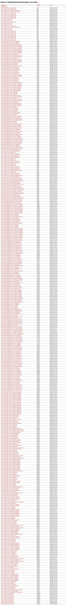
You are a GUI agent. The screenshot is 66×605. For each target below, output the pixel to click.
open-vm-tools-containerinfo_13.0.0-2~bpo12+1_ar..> (11, 251)
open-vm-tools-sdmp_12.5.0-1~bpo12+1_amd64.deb (11, 52)
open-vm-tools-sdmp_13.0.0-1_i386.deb (9, 121)
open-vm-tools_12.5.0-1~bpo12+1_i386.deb (9, 579)
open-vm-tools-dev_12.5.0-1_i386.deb (8, 477)
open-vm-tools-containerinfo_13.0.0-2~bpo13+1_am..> (12, 347)
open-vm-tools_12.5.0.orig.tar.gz (7, 603)
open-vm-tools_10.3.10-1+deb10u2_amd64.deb (10, 490)
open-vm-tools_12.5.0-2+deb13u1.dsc (8, 37)
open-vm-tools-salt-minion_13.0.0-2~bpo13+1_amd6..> (12, 147)
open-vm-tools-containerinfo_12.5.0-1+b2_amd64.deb (11, 338)
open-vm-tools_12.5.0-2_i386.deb (7, 588)
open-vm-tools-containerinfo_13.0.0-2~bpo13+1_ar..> (11, 276)
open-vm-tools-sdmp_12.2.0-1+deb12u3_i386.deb (11, 90)
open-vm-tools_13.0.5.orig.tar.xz (7, 597)
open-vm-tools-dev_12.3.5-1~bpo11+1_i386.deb (10, 487)
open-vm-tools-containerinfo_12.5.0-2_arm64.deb (11, 255)
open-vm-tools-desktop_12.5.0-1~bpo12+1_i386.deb (11, 291)
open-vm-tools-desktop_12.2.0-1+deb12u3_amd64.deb (12, 230)
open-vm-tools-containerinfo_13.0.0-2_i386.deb (10, 376)
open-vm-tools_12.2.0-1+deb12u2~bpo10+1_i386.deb (11, 592)
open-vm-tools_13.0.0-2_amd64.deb (8, 539)
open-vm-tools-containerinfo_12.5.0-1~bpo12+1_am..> (12, 316)
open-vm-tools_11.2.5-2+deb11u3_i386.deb (9, 532)
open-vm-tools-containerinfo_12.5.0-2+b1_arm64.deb (11, 261)
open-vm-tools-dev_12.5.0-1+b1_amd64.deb (10, 433)
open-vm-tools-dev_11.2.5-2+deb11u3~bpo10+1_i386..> (12, 470)
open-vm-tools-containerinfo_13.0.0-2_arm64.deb (11, 274)
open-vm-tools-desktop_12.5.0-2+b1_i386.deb (10, 312)
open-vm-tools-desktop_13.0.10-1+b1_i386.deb (10, 289)
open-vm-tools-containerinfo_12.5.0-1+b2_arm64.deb (11, 263)
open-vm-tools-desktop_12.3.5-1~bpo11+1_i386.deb (11, 365)
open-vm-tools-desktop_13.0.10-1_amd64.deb (10, 283)
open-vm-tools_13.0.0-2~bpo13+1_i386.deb (9, 566)
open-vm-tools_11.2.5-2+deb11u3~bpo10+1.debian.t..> (12, 170)
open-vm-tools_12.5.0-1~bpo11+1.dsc (8, 32)
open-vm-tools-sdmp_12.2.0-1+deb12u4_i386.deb (11, 103)
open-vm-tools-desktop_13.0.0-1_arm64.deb (10, 227)
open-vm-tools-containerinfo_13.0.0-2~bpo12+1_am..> (12, 327)
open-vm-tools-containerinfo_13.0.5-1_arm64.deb (11, 285)
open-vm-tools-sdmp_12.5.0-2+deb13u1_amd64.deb (11, 74)
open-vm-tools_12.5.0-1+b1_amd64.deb (9, 550)
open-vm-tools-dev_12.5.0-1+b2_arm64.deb (9, 416)
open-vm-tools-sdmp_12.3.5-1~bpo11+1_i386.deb (11, 196)
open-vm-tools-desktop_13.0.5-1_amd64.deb (10, 281)
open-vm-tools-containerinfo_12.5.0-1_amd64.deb (11, 343)
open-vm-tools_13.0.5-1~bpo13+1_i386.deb (9, 568)
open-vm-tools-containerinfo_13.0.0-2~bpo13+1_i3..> (11, 379)
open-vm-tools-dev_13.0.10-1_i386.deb (9, 491)
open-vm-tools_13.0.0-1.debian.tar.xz (8, 158)
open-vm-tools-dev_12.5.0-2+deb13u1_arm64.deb (11, 414)
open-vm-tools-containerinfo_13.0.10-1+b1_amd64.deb (12, 334)
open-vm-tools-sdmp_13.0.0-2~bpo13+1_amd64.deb (11, 100)
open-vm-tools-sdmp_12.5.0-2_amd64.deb (9, 63)
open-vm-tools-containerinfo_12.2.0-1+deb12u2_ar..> (11, 238)
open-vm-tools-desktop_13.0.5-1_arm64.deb (10, 215)
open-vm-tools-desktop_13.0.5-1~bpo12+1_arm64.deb (12, 212)
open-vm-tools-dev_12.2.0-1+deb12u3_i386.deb (10, 460)
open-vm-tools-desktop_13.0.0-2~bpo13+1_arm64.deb (12, 228)
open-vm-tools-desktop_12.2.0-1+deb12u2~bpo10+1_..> (12, 287)
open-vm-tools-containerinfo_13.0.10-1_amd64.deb (11, 349)
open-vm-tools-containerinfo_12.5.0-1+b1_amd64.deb (11, 340)
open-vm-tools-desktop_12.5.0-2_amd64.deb (10, 273)
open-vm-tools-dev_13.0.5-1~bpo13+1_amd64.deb (11, 442)
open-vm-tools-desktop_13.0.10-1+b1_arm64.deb (11, 202)
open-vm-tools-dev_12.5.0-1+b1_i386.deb (9, 478)
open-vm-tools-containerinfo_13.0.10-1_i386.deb (10, 381)
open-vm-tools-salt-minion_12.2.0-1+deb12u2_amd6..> (12, 118)
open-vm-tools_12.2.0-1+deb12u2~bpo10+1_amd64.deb (12, 561)
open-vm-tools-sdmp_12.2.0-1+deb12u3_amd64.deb (11, 50)
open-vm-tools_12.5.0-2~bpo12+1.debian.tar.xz (10, 172)
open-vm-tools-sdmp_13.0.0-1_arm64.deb (9, 98)
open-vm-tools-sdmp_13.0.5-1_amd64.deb (9, 77)
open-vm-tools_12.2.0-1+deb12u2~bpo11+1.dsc (10, 27)
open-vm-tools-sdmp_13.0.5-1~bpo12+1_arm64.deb (11, 83)
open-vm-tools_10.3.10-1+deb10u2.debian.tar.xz (10, 149)
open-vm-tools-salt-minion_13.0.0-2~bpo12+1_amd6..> (12, 148)
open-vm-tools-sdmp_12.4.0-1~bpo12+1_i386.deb (11, 87)
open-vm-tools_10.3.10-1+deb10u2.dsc (9, 7)
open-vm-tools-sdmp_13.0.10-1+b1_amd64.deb (10, 41)
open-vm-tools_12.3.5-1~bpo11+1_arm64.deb (10, 526)
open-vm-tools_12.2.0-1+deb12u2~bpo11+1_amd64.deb (12, 558)
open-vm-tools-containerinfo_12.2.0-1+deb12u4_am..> (12, 313)
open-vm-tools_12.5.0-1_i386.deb (7, 583)
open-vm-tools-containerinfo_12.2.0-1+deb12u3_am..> (12, 310)
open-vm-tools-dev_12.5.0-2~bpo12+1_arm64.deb (11, 401)
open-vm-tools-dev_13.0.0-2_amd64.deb (9, 443)
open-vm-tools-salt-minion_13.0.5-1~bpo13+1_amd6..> (12, 139)
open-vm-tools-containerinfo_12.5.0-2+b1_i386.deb (11, 371)
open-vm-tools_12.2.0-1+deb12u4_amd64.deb (10, 544)
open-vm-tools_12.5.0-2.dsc (6, 24)
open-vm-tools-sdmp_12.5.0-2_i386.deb (9, 107)
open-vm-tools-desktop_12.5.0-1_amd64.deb (10, 267)
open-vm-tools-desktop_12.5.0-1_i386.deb (9, 305)
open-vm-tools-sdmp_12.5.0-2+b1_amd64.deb (10, 78)
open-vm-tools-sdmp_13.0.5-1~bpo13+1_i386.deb (11, 117)
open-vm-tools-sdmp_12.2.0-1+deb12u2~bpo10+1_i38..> (12, 198)
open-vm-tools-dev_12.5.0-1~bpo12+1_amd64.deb (11, 410)
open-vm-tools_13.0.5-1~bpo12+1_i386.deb (9, 563)
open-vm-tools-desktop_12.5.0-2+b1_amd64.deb (10, 264)
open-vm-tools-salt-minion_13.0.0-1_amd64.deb (10, 144)
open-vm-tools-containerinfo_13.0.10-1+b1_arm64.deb (12, 250)
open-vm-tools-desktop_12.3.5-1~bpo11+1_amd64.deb (12, 330)
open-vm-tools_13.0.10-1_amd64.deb (8, 540)
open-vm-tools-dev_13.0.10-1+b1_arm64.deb (10, 441)
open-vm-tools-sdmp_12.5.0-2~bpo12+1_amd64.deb (11, 60)
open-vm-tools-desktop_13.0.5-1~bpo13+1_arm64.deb (12, 223)
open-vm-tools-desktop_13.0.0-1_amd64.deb (10, 269)
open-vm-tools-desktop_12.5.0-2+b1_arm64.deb (10, 221)
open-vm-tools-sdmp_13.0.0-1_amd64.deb (9, 91)
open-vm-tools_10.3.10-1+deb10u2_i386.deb (10, 494)
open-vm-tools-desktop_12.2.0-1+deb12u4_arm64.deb (12, 210)
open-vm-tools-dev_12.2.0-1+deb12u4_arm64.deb (11, 396)
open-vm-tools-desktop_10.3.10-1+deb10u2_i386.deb (11, 329)
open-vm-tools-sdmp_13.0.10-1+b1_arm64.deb (10, 42)
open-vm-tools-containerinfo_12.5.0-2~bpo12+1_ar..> (11, 245)
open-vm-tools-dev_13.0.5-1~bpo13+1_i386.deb (10, 481)
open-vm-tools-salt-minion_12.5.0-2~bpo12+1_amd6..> (12, 134)
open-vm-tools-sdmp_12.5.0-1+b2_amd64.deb (10, 68)
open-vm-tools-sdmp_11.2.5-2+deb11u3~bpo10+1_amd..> (12, 180)
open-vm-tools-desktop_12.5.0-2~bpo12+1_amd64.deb (12, 233)
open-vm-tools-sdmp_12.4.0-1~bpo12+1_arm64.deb (11, 49)
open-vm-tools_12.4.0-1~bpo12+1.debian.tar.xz (10, 154)
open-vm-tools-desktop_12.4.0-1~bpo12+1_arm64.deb (12, 203)
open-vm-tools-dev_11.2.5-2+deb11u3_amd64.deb (11, 393)
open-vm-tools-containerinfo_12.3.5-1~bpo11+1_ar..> (11, 384)
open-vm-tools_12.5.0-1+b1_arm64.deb (9, 523)
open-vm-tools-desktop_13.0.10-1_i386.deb (9, 308)
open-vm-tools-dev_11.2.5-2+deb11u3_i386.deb (10, 456)
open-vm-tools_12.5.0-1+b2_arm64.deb (9, 521)
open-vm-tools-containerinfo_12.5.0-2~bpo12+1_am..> (12, 321)
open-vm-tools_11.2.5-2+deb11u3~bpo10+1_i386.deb (11, 534)
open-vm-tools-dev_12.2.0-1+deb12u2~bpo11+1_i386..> (12, 486)
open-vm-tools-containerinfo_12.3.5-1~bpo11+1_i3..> (11, 390)
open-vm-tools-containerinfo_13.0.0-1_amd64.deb (11, 344)
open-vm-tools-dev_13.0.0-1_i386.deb (8, 483)
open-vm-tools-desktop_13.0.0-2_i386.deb (9, 325)
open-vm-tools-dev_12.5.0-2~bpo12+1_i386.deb (10, 467)
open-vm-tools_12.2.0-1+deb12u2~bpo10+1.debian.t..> (12, 175)
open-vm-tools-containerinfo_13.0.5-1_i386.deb (10, 383)
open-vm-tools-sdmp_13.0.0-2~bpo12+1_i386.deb (11, 125)
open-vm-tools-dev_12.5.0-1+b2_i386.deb (9, 472)
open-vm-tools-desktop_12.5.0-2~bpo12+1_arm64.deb (12, 205)
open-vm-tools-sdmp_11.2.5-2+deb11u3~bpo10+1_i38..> (12, 184)
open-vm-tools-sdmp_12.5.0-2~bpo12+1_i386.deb (11, 105)
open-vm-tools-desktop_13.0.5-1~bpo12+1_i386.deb (11, 296)
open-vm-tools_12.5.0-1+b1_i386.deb (8, 581)
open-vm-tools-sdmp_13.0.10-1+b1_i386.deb (10, 43)
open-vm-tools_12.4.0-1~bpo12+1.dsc (8, 14)
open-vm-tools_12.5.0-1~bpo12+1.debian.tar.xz (10, 157)
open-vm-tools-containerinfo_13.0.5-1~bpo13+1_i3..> (11, 375)
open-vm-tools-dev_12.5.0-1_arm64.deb (9, 424)
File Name (3, 5)
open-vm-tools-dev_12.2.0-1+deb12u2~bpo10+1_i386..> (12, 492)
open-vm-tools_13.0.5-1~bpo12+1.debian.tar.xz (10, 166)
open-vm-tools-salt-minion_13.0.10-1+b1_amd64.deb (11, 45)
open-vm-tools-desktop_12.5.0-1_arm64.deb (10, 224)
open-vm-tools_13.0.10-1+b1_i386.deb (8, 565)
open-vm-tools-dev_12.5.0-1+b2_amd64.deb (10, 434)
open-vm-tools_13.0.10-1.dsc (7, 20)
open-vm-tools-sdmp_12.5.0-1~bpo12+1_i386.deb (11, 95)
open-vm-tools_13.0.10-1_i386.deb (8, 571)
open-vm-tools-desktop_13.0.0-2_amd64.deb (10, 272)
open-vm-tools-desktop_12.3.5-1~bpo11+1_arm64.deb (12, 279)
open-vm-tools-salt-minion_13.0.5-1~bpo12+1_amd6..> (12, 141)
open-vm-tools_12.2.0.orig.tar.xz (7, 594)
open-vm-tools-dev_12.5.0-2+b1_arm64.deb (9, 415)
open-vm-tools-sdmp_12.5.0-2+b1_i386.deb (9, 113)
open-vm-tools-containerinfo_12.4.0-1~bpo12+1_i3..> (11, 350)
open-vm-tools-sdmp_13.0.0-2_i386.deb (9, 122)
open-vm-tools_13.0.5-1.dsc (6, 19)
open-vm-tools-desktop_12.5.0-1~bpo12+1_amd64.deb (12, 229)
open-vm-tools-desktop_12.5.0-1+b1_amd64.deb (10, 254)
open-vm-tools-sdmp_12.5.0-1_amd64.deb (9, 54)
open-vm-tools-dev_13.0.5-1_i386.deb (8, 485)
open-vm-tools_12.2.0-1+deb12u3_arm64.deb (10, 509)
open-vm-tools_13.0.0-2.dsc (6, 29)
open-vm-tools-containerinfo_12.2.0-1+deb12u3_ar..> (11, 242)
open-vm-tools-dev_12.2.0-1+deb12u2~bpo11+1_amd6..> (12, 447)
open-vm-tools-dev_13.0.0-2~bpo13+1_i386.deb (10, 482)
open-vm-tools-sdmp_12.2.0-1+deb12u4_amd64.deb (11, 56)
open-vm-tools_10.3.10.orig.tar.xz (7, 602)
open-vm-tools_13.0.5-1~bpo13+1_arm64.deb (10, 504)
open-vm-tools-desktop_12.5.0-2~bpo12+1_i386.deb (11, 295)
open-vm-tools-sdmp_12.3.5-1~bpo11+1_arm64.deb (11, 190)
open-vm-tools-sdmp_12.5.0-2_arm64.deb (9, 64)
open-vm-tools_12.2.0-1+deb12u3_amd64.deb (10, 545)
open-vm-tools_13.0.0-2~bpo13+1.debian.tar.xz (10, 161)
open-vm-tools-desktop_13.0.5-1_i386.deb (9, 317)
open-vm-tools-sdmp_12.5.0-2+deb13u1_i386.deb (11, 112)
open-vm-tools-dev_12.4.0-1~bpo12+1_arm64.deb (11, 397)
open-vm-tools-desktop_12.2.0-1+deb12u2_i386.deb (11, 294)
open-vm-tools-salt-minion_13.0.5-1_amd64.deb (10, 135)
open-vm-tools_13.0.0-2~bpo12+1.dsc (8, 38)
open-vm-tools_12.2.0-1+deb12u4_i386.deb (9, 575)
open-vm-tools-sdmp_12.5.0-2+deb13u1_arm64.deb (11, 82)
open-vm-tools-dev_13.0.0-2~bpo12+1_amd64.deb (11, 423)
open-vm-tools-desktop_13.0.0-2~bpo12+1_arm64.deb (12, 211)
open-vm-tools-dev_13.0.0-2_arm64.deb (9, 425)
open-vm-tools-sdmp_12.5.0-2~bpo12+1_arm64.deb (11, 65)
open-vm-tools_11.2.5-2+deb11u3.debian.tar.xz (10, 169)
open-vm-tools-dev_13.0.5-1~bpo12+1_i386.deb (10, 468)
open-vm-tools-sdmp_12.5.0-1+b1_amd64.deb (10, 69)
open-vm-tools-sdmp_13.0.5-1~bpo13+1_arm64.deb (11, 86)
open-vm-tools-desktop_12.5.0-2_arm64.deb (10, 218)
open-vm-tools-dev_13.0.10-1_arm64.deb (9, 451)
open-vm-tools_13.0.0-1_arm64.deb (8, 508)
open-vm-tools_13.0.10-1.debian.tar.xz (8, 165)
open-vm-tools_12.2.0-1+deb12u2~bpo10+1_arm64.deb (12, 527)
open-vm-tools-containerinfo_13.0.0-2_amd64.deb (11, 345)
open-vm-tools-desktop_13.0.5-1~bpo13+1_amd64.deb (12, 270)
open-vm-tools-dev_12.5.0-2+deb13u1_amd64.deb (11, 439)
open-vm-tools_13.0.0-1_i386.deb (7, 570)
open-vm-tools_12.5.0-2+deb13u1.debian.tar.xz (10, 181)
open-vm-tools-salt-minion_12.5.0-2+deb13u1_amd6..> (12, 140)
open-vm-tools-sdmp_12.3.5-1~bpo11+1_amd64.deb (11, 187)
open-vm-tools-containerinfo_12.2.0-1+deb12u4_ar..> (11, 246)
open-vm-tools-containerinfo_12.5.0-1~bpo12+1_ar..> (11, 243)
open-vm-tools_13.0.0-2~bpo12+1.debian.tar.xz (10, 162)
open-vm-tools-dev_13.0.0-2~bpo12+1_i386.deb (10, 469)
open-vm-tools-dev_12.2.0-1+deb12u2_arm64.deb (11, 392)
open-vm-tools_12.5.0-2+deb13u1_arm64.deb (10, 519)
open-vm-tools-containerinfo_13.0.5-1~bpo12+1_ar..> (11, 247)
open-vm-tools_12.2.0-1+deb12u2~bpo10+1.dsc (10, 11)
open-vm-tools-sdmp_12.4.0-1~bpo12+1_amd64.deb (11, 46)
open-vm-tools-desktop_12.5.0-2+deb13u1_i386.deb (11, 309)
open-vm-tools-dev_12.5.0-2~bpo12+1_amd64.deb (11, 411)
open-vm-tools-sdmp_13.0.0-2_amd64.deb (9, 92)
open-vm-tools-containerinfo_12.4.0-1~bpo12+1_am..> (12, 319)
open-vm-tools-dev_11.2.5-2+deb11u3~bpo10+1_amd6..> (12, 429)
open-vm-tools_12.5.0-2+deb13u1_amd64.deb (10, 556)
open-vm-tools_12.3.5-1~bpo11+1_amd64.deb (10, 559)
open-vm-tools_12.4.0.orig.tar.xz (7, 601)
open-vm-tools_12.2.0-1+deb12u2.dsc (8, 15)
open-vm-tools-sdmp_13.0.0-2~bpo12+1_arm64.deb (11, 99)
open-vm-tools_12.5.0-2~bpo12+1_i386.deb (9, 580)
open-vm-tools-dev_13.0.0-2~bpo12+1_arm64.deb (11, 403)
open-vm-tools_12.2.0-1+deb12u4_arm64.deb (10, 510)
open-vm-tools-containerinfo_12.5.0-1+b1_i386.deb (11, 372)
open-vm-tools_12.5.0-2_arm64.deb (8, 518)
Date (51, 5)
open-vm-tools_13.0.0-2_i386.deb (7, 567)
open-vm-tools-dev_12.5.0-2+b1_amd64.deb (10, 438)
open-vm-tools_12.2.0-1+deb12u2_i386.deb (9, 574)
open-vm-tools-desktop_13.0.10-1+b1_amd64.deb (11, 241)
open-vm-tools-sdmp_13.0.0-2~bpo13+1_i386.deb (11, 126)
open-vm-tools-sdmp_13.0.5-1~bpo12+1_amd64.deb (11, 76)
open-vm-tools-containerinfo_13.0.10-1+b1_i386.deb (11, 363)
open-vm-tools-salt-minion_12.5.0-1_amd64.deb (10, 129)
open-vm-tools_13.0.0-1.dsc (6, 28)
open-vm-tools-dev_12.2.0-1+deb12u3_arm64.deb (11, 394)
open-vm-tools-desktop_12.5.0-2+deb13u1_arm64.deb (12, 216)
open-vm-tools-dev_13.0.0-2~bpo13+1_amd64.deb (11, 445)
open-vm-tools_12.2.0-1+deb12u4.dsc (8, 18)
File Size (38, 5)
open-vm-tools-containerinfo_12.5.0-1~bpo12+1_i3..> (11, 354)
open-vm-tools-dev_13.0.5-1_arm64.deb (9, 420)
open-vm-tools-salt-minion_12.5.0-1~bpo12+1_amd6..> (12, 131)
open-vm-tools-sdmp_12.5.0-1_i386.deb (9, 94)
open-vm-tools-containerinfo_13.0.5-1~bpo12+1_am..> (12, 323)
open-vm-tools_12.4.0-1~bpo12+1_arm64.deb (10, 513)
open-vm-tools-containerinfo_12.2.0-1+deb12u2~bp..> (11, 385)
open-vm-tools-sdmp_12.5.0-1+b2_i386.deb (9, 109)
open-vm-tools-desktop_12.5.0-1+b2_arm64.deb (10, 219)
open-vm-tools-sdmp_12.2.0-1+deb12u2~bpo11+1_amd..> (12, 188)
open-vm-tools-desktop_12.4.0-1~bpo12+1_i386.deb (11, 290)
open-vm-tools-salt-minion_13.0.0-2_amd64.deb (10, 145)
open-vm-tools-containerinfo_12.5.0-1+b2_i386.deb (11, 370)
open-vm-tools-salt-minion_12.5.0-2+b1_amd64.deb (11, 143)
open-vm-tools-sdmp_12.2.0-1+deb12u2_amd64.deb (11, 47)
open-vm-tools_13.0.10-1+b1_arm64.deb (9, 495)
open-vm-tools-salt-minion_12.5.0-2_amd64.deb (10, 132)
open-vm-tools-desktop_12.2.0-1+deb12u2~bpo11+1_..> (12, 282)
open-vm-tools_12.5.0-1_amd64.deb (8, 552)
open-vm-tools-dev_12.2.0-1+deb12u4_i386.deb (10, 463)
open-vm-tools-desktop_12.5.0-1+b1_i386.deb (10, 304)
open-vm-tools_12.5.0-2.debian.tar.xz (8, 171)
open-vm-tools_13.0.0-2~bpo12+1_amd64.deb (10, 530)
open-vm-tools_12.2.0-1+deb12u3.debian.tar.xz (10, 185)
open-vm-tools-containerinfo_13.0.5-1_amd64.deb (11, 352)
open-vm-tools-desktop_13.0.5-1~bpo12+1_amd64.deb (12, 237)
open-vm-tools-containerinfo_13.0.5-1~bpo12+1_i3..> (11, 359)
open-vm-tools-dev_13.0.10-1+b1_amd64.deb (10, 452)
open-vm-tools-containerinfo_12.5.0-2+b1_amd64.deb (11, 341)
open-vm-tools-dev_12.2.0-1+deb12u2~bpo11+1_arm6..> (12, 430)
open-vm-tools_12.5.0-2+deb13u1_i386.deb (9, 585)
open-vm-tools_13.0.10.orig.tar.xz (7, 598)
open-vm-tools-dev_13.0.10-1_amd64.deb (9, 454)
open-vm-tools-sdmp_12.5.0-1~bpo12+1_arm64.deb (11, 59)
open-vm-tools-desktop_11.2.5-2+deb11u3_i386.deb (11, 348)
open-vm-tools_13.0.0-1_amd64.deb (8, 535)
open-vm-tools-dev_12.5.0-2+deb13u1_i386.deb (10, 476)
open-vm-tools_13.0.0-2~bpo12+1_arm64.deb (10, 496)
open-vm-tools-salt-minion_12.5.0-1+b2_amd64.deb (11, 136)
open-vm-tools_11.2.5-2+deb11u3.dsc (8, 9)
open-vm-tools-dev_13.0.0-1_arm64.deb (9, 427)
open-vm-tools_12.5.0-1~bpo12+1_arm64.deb (10, 516)
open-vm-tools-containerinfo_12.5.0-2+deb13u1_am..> (12, 336)
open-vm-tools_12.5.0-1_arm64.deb (8, 517)
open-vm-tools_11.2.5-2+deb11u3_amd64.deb (10, 499)
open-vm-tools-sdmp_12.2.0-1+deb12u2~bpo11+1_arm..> (12, 192)
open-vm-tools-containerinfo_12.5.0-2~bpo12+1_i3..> (11, 358)
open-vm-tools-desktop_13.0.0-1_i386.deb (9, 314)
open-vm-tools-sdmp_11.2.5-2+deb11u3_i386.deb (11, 183)
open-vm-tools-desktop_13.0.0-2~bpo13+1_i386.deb (11, 326)
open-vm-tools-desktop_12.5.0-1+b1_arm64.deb (10, 220)
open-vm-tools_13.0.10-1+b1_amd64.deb (9, 531)
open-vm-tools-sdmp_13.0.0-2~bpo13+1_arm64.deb (11, 104)
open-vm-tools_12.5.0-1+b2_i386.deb (8, 584)
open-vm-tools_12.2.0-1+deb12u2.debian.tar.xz (10, 176)
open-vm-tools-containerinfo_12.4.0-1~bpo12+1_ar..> (11, 249)
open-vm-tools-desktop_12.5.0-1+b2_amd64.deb (10, 256)
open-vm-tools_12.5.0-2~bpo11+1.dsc (8, 36)
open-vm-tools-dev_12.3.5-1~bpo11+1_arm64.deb (11, 432)
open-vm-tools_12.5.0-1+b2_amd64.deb (9, 553)
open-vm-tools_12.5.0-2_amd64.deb (8, 554)
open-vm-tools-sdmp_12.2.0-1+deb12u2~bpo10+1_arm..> (12, 193)
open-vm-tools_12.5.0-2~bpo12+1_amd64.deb (10, 549)
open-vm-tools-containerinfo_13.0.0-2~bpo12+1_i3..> (11, 361)
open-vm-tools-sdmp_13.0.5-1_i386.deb (9, 114)
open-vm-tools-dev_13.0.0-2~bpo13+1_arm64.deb (11, 428)
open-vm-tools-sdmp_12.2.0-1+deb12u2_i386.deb (11, 89)
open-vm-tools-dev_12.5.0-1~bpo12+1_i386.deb (10, 465)
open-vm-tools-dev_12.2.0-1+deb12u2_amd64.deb (11, 405)
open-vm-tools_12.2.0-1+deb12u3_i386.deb (9, 576)
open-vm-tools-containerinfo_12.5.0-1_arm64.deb (11, 258)
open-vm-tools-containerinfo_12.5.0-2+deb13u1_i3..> (11, 374)
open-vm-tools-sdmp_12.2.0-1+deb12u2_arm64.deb (11, 51)
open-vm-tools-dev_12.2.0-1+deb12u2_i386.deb (10, 461)
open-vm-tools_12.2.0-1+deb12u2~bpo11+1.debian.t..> (12, 179)
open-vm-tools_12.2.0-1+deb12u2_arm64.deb (10, 512)
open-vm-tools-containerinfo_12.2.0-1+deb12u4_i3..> (11, 357)
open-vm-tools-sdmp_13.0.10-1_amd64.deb (9, 67)
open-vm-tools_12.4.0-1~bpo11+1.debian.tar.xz (10, 153)
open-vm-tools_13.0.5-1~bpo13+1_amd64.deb (10, 536)
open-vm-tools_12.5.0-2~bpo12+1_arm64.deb (10, 514)
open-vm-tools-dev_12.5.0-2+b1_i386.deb (9, 474)
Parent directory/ (4, 6)
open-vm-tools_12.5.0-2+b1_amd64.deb (9, 557)
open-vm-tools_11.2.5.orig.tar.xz (7, 593)
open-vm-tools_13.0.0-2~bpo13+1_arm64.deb (10, 505)
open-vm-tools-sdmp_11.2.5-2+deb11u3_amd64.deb (11, 178)
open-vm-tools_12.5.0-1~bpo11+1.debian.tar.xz (10, 156)
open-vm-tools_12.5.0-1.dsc (6, 23)
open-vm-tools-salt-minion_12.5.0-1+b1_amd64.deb (11, 138)
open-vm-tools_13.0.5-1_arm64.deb (8, 500)
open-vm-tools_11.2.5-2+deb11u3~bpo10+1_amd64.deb (12, 501)
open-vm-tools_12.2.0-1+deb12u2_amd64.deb (10, 543)
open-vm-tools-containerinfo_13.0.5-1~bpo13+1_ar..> (11, 260)
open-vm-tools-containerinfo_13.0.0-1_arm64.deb (11, 277)
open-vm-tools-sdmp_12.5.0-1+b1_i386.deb (9, 108)
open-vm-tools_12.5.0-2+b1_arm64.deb (9, 522)
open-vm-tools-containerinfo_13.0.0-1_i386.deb (10, 378)
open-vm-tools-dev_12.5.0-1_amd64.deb (9, 437)
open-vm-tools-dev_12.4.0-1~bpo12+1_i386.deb (10, 464)
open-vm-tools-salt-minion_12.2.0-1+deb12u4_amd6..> (12, 123)
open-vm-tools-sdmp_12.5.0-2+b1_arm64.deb (10, 81)
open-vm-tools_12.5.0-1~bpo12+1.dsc (8, 33)
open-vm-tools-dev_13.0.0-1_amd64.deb (9, 446)
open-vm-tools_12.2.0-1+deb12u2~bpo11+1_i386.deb (11, 589)
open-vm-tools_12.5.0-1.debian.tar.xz (8, 152)
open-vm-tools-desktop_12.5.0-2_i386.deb (9, 307)
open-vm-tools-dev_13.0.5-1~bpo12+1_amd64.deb (11, 412)
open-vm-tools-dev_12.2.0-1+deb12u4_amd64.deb (11, 407)
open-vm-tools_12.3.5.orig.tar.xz (7, 599)
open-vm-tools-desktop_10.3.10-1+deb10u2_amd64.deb (12, 252)
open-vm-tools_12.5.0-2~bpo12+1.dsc (8, 34)
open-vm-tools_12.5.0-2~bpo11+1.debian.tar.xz (10, 174)
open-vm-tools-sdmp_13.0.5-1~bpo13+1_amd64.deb (11, 85)
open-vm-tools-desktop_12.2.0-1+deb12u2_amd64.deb (12, 232)
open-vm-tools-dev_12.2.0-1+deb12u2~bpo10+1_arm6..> (12, 455)
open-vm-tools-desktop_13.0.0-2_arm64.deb (10, 225)
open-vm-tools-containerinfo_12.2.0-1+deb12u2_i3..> (11, 353)
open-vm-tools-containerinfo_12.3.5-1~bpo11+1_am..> (12, 387)
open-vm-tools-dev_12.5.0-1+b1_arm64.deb (9, 421)
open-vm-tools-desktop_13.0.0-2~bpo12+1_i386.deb (11, 300)
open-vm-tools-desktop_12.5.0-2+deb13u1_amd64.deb (12, 265)
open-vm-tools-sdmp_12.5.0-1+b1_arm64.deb (10, 72)
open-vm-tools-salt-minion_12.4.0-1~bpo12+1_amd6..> (12, 127)
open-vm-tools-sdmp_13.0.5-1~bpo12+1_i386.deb (11, 116)
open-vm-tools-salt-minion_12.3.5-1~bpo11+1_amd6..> (12, 201)
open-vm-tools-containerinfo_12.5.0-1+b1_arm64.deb (11, 259)
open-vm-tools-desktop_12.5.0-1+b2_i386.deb (10, 303)
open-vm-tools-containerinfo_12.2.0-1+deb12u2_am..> (12, 322)
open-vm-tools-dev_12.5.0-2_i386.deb (8, 473)
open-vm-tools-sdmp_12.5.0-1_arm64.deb (9, 58)
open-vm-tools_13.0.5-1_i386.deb (7, 572)
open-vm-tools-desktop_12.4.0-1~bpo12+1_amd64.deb (12, 234)
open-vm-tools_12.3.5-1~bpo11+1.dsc (8, 25)
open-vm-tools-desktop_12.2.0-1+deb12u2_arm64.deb (12, 207)
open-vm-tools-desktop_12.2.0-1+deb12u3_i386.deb (11, 292)
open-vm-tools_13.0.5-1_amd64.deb (8, 541)
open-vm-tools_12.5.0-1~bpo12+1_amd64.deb (10, 548)
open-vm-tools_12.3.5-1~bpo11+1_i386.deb (9, 590)
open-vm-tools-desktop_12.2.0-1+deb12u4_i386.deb (11, 299)
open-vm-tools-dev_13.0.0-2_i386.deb (8, 479)
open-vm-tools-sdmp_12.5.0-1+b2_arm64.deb (10, 73)
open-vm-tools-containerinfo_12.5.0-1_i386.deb (10, 367)
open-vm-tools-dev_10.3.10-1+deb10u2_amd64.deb (11, 398)
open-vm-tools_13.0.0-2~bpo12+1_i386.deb (9, 562)
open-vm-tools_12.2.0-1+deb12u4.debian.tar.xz (10, 194)
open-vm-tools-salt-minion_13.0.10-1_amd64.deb (11, 130)
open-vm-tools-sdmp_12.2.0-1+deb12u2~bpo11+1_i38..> (12, 197)
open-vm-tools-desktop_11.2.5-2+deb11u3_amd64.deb (12, 298)
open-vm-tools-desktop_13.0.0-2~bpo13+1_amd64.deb (12, 278)
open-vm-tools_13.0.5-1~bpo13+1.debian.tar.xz (10, 167)
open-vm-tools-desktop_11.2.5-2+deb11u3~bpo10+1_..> (12, 301)
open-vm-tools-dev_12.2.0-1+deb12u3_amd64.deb (11, 406)
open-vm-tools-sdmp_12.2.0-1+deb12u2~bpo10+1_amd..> (12, 189)
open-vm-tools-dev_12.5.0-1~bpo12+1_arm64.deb (11, 399)
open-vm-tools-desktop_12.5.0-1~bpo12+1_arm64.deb (12, 206)
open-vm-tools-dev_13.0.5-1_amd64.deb (9, 450)
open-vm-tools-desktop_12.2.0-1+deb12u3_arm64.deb (12, 209)
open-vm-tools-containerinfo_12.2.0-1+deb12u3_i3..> (11, 356)
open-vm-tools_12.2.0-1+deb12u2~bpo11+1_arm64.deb (12, 525)
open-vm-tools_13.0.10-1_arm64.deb (8, 503)
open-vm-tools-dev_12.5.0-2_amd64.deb (9, 436)
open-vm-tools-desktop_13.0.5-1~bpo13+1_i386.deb (11, 318)
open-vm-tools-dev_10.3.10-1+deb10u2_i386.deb (11, 459)
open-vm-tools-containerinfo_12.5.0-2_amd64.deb (11, 335)
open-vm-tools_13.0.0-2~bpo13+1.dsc (8, 40)
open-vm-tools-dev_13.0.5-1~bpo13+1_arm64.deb (11, 419)
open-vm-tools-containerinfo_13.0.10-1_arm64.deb (11, 286)
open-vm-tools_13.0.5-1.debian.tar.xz (8, 163)
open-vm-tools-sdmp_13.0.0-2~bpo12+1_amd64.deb (11, 96)
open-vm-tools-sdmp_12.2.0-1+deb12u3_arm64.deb (11, 55)
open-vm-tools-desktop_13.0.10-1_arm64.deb (10, 214)
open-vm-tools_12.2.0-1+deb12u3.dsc (8, 16)
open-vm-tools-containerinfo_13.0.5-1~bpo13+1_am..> (12, 339)
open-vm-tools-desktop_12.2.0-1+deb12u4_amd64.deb (12, 236)
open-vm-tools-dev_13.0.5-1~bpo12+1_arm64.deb (11, 402)
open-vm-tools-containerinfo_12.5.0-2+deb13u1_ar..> (11, 268)
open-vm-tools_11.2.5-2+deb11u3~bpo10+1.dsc (10, 10)
